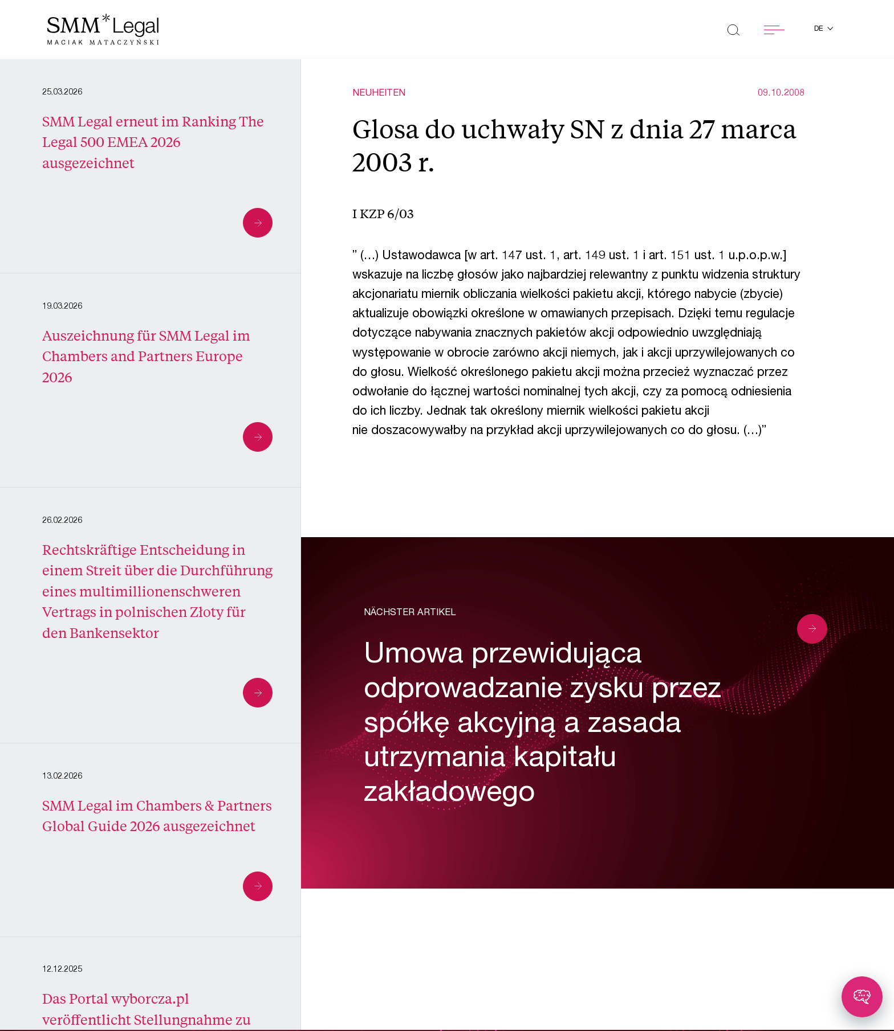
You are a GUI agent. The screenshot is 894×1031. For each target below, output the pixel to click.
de (820, 29)
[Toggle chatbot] (862, 996)
